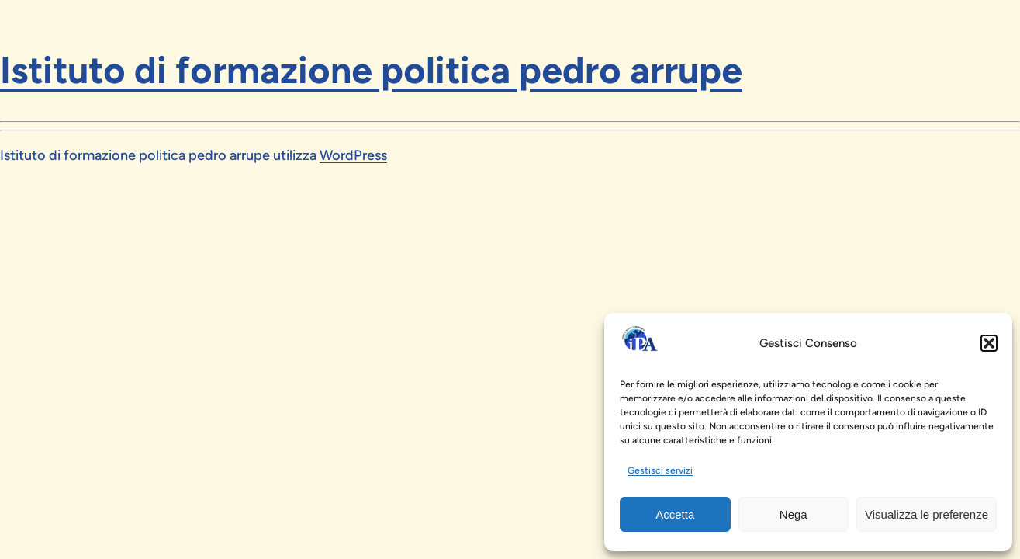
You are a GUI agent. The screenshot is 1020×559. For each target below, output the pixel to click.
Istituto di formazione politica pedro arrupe (371, 69)
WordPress (353, 155)
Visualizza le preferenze (926, 514)
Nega (793, 514)
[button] (989, 343)
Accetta (674, 514)
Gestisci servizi (660, 470)
